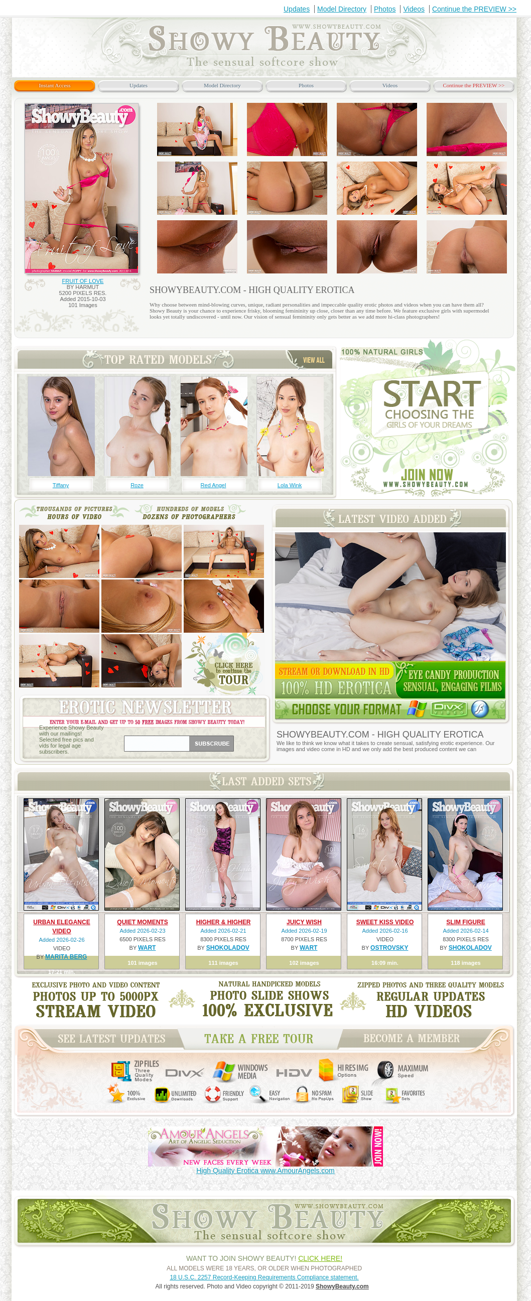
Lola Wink (290, 485)
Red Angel (213, 485)
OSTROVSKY (389, 947)
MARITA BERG (66, 956)
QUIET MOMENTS (142, 922)
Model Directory (341, 9)
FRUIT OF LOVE (83, 281)
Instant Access (54, 85)
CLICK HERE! (320, 1258)
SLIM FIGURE (465, 922)
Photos (385, 9)
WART (147, 947)
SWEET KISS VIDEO (385, 922)
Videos (414, 9)
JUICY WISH (304, 922)
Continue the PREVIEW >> (474, 9)
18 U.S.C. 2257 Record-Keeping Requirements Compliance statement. (264, 1277)
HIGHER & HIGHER (223, 922)
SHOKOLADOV (227, 947)
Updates (297, 9)
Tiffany (61, 485)
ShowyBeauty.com (342, 1286)
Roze (137, 485)
